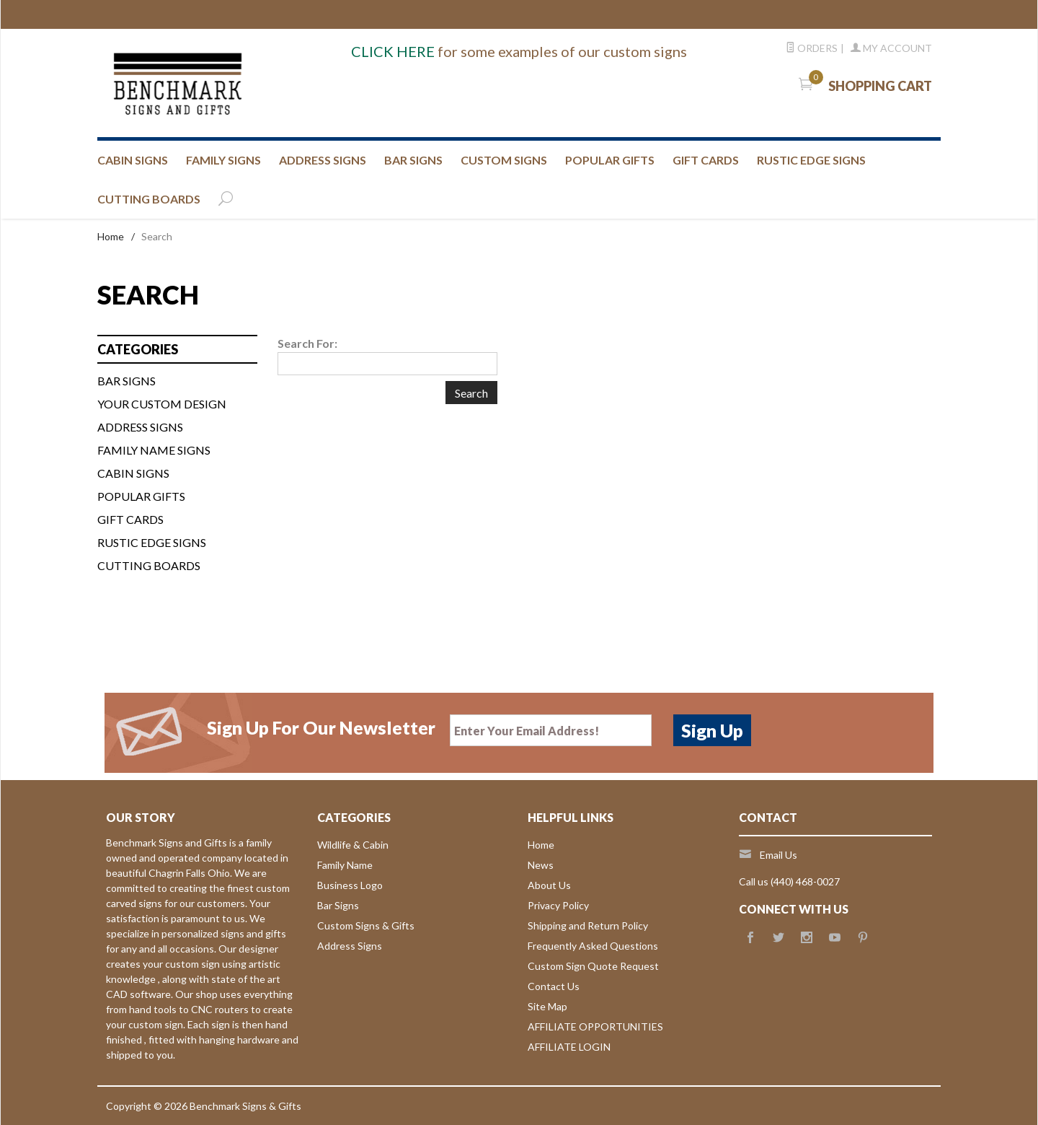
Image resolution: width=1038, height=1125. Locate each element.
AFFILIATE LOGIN (569, 1047)
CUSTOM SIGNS (504, 160)
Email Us (778, 855)
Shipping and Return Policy (588, 925)
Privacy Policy (558, 905)
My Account (891, 48)
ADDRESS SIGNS (322, 160)
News (541, 865)
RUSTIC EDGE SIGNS (811, 160)
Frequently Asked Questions (593, 946)
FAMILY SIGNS (223, 160)
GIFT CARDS (706, 160)
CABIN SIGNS (132, 160)
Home (110, 236)
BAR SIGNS (413, 160)
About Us (549, 885)
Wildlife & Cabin (353, 845)
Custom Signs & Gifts (365, 925)
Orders (812, 48)
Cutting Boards (148, 565)
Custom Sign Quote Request (593, 966)
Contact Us (554, 986)
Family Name (345, 865)
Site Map (547, 1006)
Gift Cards (130, 519)
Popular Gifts (610, 160)
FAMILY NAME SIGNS (153, 450)
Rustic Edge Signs (151, 542)
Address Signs (349, 946)
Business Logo (350, 885)
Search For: (307, 343)
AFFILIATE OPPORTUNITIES (595, 1026)
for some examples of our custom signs (519, 51)
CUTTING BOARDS (148, 199)
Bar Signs (338, 905)
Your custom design (161, 404)
